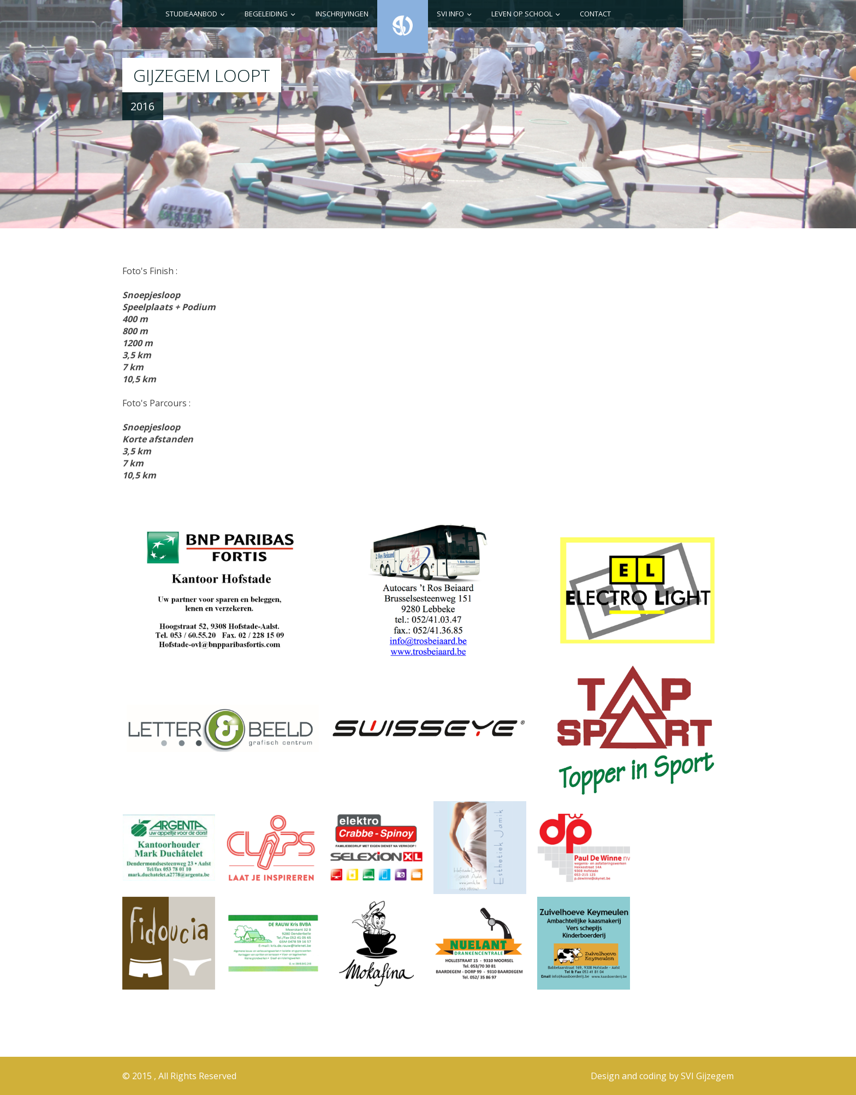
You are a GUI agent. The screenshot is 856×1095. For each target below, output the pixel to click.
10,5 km (139, 379)
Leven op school (521, 14)
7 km (133, 367)
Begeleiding (266, 14)
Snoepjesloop (151, 295)
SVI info (450, 14)
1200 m (137, 343)
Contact (595, 14)
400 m (135, 319)
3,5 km (136, 355)
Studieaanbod (191, 14)
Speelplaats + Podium (169, 307)
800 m (135, 331)
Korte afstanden (157, 439)
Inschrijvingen (342, 14)
